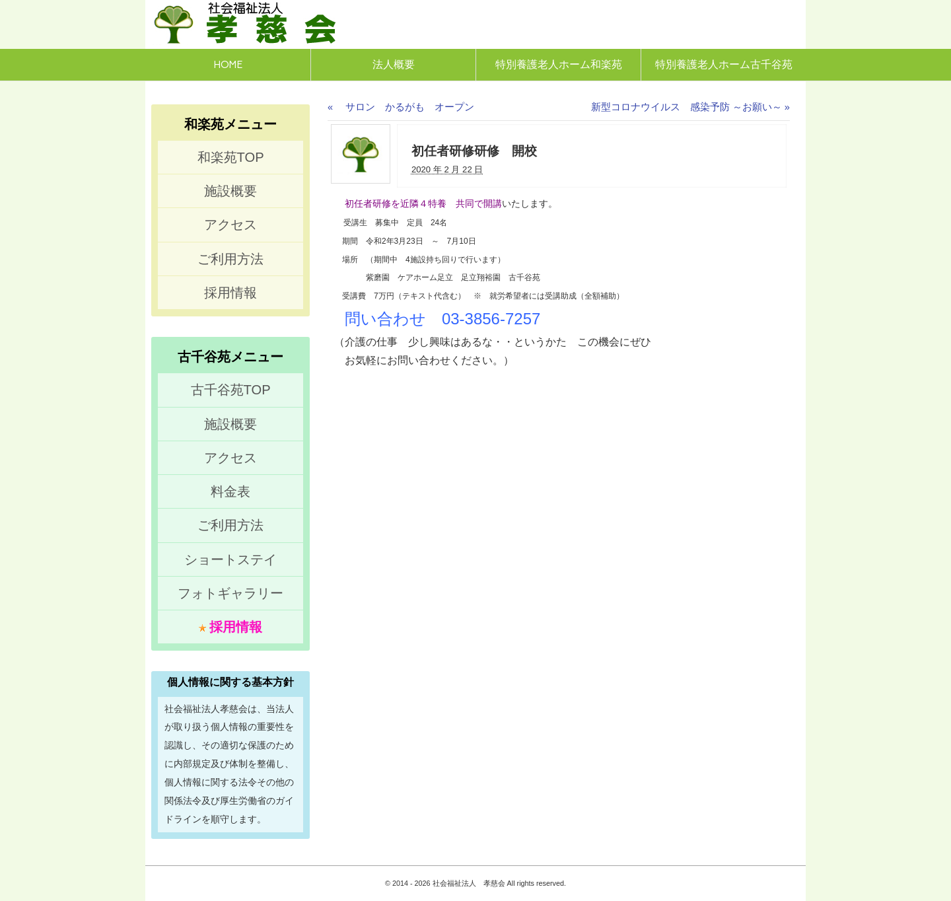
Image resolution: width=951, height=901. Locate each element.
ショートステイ (230, 559)
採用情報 (230, 292)
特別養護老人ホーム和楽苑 (558, 64)
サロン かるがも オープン (401, 107)
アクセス (230, 224)
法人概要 (393, 64)
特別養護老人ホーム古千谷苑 (723, 64)
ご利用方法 (230, 259)
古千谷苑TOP (231, 389)
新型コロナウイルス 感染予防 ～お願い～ (690, 107)
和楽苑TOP (230, 157)
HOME (227, 64)
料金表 (230, 491)
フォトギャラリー (230, 593)
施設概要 (230, 191)
